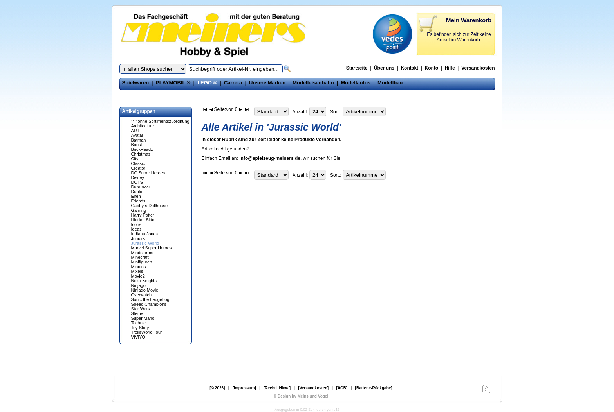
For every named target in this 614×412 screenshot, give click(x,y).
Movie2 (138, 276)
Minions (138, 266)
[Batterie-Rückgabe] (373, 388)
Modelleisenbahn (313, 83)
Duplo (137, 191)
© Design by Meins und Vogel (301, 396)
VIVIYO (138, 337)
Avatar (137, 135)
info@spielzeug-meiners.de (269, 158)
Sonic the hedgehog (150, 299)
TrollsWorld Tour (146, 332)
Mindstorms (142, 252)
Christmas (141, 154)
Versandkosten (478, 68)
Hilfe (450, 68)
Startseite (357, 68)
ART (135, 130)
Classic (138, 163)
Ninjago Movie (145, 290)
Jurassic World (145, 243)
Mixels (137, 271)
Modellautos (355, 83)
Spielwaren (135, 83)
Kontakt (409, 68)
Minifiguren (141, 262)
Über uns (384, 68)
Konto (432, 68)
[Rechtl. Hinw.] (277, 388)
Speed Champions (149, 304)
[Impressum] (244, 388)
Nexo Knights (144, 280)
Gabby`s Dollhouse (149, 205)
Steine (137, 313)
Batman (138, 140)
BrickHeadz (142, 149)
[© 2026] (217, 388)
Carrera (233, 83)
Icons (136, 224)
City (135, 158)
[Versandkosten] (313, 388)
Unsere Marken (267, 83)
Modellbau (390, 83)
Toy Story (140, 327)
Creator (138, 168)
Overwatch (141, 294)
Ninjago (138, 285)
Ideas (136, 229)
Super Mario (143, 318)
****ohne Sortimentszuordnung (160, 121)
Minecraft (140, 257)
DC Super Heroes (148, 172)
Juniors (138, 238)
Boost (136, 144)
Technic (138, 323)
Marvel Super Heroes (151, 247)
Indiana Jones (144, 233)
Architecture (142, 126)
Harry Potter (142, 215)
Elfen (136, 196)
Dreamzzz (141, 187)
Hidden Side (143, 219)
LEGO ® (207, 83)
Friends (138, 201)
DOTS (137, 182)
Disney (137, 177)
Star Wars (140, 308)
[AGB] (341, 388)
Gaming (138, 210)
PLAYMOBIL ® (173, 83)
